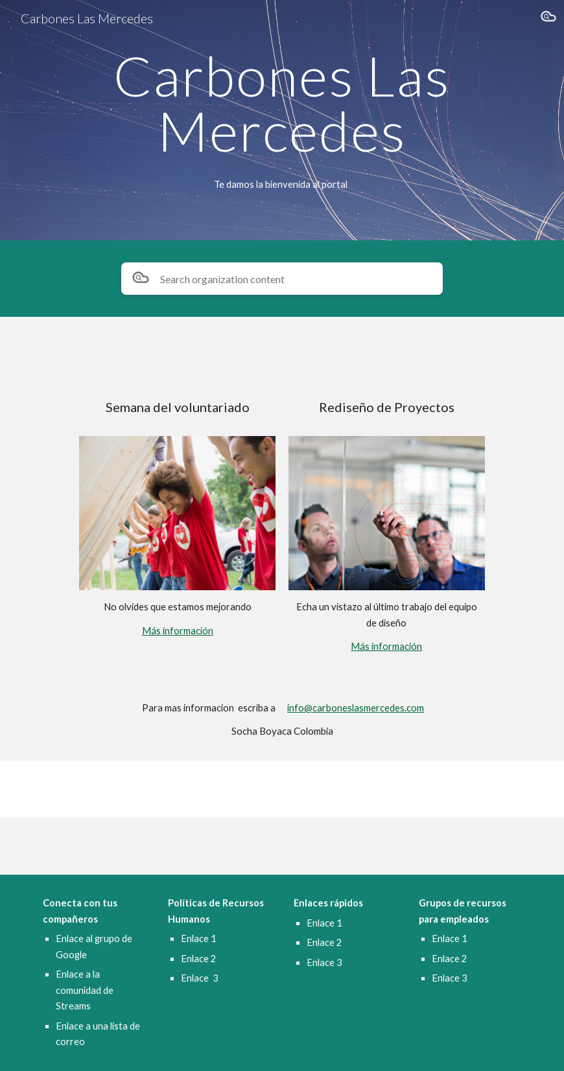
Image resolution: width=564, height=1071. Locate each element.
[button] (548, 18)
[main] (282, 103)
